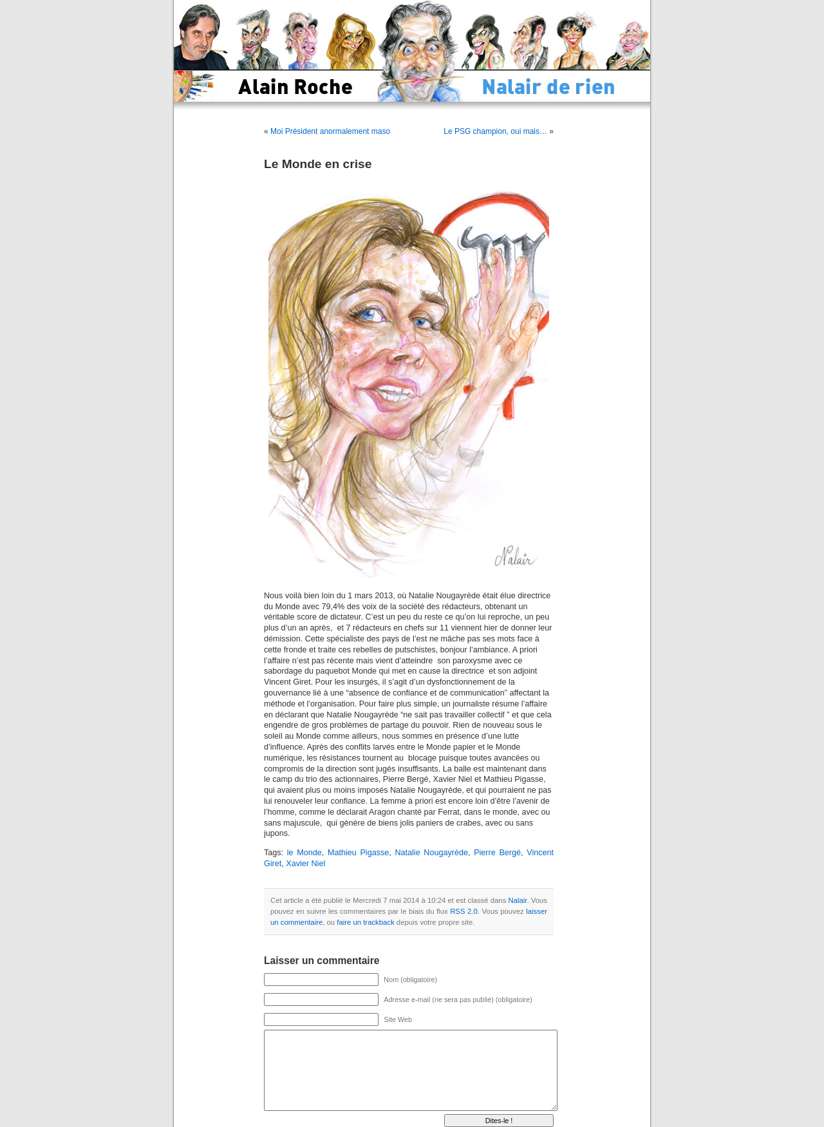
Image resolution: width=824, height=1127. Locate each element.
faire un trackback (365, 922)
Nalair (518, 900)
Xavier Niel (305, 863)
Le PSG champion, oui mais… (495, 131)
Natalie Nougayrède (431, 852)
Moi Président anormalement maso (330, 131)
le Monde (304, 852)
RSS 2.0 (464, 911)
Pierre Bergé (497, 852)
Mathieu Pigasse (358, 852)
